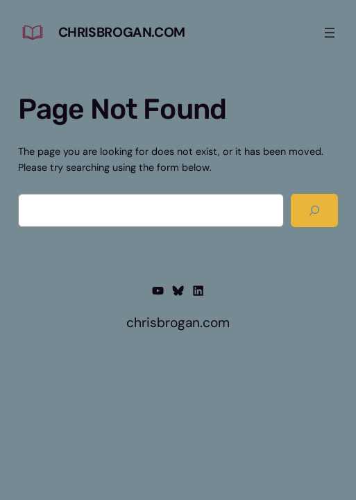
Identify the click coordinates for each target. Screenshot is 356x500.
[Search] (315, 210)
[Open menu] (329, 32)
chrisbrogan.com (121, 32)
